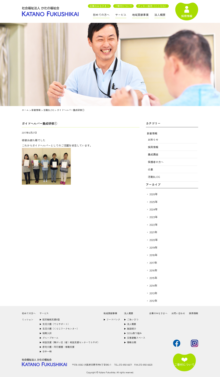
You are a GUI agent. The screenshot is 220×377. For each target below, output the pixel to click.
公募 (150, 169)
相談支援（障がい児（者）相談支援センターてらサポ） (69, 341)
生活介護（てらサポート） (54, 323)
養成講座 (153, 154)
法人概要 (159, 15)
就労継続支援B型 (49, 318)
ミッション (27, 318)
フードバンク (111, 318)
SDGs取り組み (133, 332)
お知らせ (153, 139)
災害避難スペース (134, 337)
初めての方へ (101, 15)
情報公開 (130, 341)
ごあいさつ (131, 318)
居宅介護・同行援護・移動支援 (56, 346)
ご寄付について (123, 6)
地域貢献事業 (140, 15)
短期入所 (45, 332)
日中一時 (45, 350)
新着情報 (152, 133)
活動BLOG (154, 176)
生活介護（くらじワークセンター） (59, 327)
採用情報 (153, 147)
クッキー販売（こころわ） (152, 6)
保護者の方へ (156, 161)
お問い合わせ (178, 312)
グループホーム (48, 337)
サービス (120, 15)
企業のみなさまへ (99, 6)
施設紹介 (130, 327)
